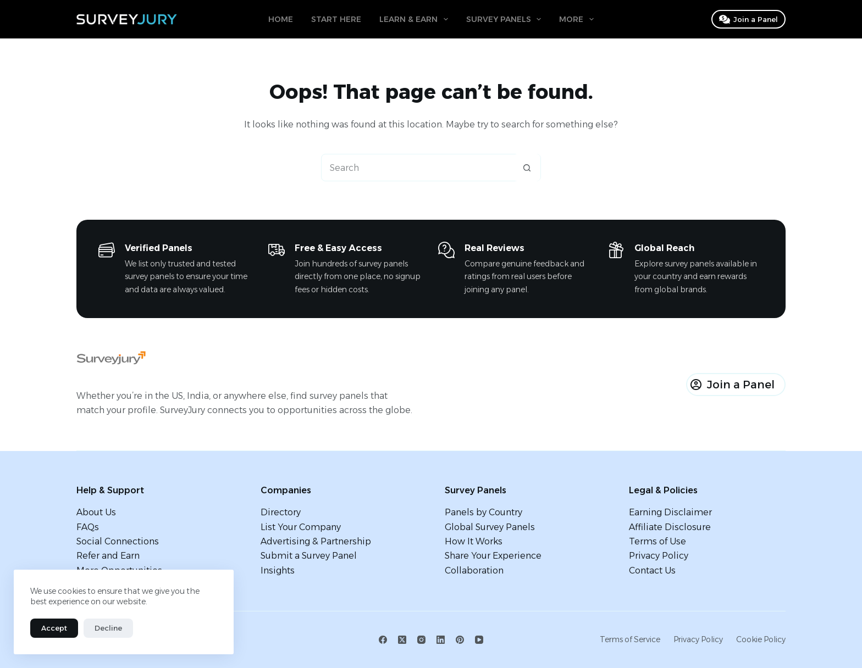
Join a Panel (748, 19)
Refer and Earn (108, 555)
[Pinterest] (460, 640)
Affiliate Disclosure (670, 527)
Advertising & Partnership (316, 541)
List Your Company (301, 527)
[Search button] (526, 167)
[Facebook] (383, 640)
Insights (278, 570)
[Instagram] (421, 640)
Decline (108, 628)
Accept (54, 628)
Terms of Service (630, 639)
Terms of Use (657, 541)
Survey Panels (506, 19)
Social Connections (117, 541)
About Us (96, 512)
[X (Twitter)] (402, 640)
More (578, 19)
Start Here (336, 19)
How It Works (473, 541)
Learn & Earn (415, 19)
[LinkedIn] (440, 640)
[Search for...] (417, 167)
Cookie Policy (761, 639)
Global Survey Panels (490, 527)
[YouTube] (479, 640)
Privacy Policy (658, 555)
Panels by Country (483, 512)
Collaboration (474, 570)
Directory (281, 512)
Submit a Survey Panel (309, 555)
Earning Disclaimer (670, 512)
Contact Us (652, 570)
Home (280, 19)
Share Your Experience (493, 555)
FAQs (87, 527)
